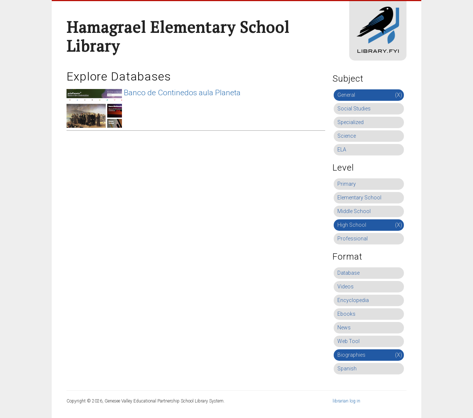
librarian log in (346, 401)
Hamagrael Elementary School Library (178, 36)
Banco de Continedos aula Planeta (182, 92)
